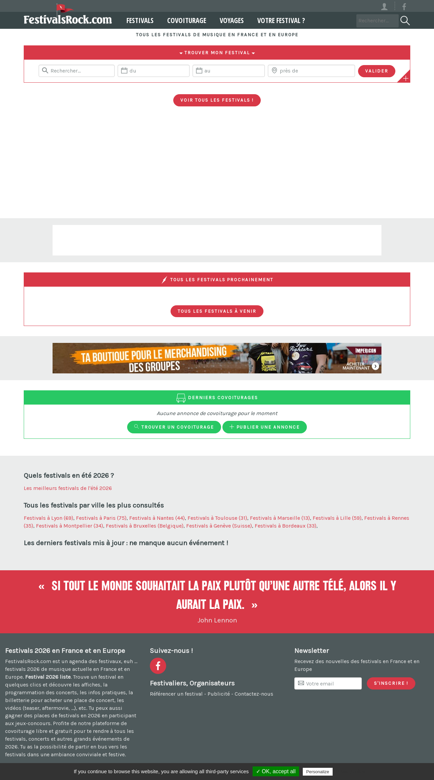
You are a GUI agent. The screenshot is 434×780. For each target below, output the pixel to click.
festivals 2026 (22, 669)
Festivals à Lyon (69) (48, 518)
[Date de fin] (228, 71)
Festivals (139, 20)
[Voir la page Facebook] (404, 8)
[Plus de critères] (405, 78)
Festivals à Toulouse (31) (217, 518)
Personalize (317, 771)
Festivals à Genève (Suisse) (219, 525)
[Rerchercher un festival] (77, 71)
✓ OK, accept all (276, 771)
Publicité (219, 694)
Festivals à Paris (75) (101, 518)
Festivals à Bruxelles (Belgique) (144, 525)
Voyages (231, 20)
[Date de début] (154, 71)
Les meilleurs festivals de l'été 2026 (68, 488)
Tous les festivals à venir (217, 311)
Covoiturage (185, 20)
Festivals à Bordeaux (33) (285, 525)
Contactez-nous (254, 694)
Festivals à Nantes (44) (157, 518)
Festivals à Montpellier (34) (69, 525)
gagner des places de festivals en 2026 (52, 715)
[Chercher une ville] (311, 71)
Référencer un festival (176, 694)
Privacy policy (350, 771)
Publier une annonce (265, 427)
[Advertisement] (217, 167)
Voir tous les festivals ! (217, 100)
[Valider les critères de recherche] (376, 71)
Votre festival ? (280, 20)
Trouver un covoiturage (174, 427)
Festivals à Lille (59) (337, 518)
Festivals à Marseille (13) (280, 518)
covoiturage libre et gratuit (38, 731)
